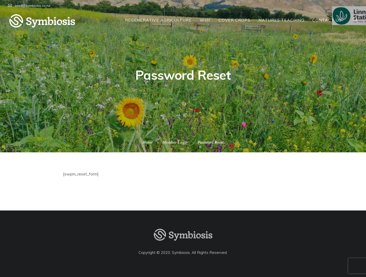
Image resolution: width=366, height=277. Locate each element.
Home (148, 142)
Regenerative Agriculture (158, 20)
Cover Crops (234, 20)
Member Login (175, 142)
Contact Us (327, 20)
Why (205, 20)
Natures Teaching (281, 20)
